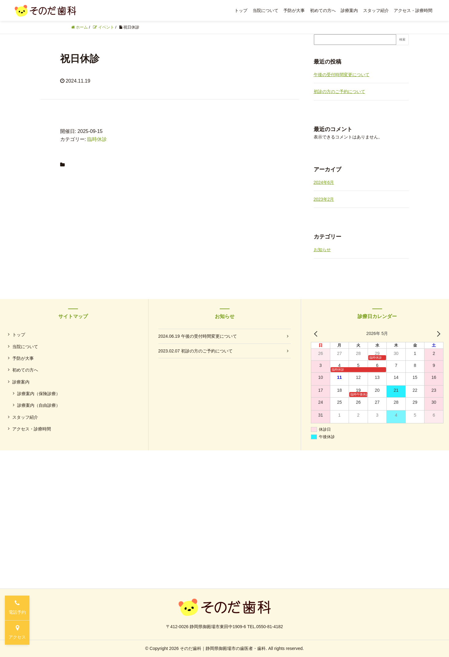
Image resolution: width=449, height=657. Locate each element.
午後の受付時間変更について (342, 74)
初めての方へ (323, 10)
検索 (402, 39)
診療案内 (349, 10)
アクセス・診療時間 (413, 10)
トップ (240, 10)
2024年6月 (324, 182)
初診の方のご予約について (339, 91)
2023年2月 (324, 199)
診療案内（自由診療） (38, 405)
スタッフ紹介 (376, 10)
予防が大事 (294, 10)
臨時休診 (97, 139)
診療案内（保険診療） (38, 393)
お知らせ (322, 249)
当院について (265, 10)
